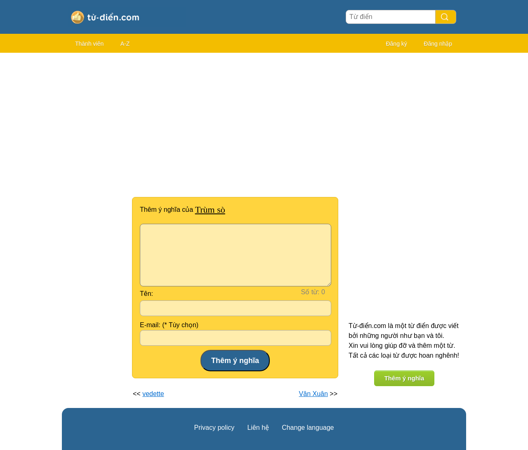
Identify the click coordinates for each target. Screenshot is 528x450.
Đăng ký (396, 43)
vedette (153, 393)
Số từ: (310, 291)
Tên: (146, 293)
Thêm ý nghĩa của (182, 209)
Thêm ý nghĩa (404, 378)
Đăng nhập (438, 43)
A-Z (125, 43)
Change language (308, 427)
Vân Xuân (313, 393)
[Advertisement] (95, 181)
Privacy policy (214, 427)
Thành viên (89, 43)
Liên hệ (258, 427)
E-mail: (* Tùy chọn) (169, 324)
